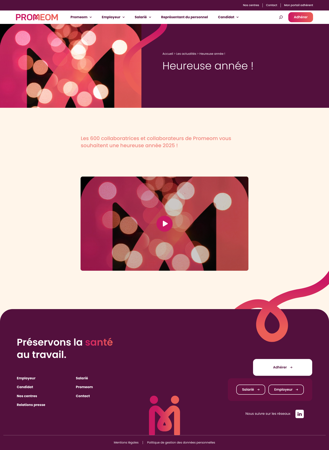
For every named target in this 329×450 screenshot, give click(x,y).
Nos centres (251, 5)
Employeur (26, 378)
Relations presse (31, 404)
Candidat (25, 387)
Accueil (167, 54)
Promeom (84, 387)
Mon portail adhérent (298, 5)
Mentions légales (126, 442)
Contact (271, 5)
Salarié (82, 378)
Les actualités (186, 54)
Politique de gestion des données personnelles (181, 442)
